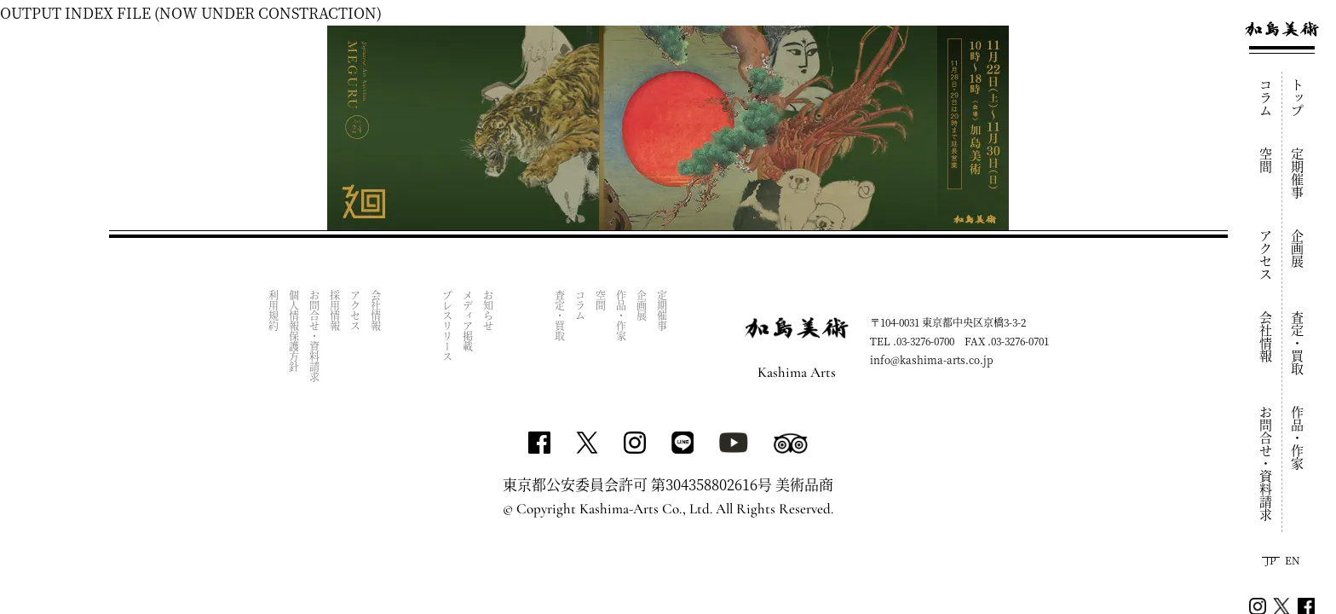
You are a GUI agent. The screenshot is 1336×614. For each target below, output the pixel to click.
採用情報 (335, 310)
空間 (1267, 160)
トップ (1298, 97)
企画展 (1298, 248)
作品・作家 (1298, 438)
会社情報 (1267, 336)
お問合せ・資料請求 (1267, 463)
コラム (1267, 97)
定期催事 (1298, 173)
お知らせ (488, 310)
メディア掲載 (468, 320)
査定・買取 (1298, 343)
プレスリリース (448, 326)
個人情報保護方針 (294, 331)
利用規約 (274, 310)
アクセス (1267, 255)
